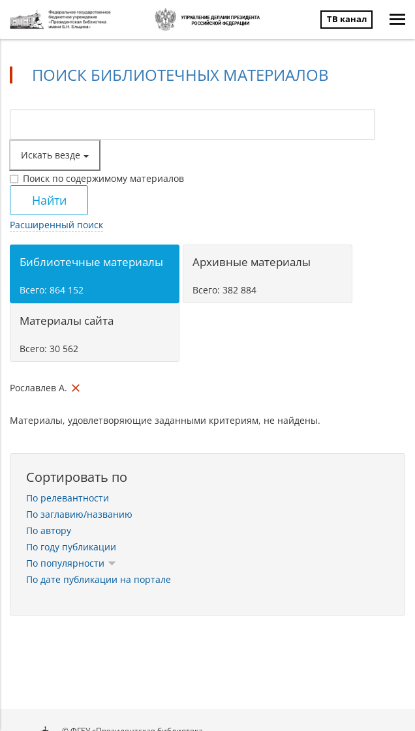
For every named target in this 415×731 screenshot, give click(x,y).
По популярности (71, 563)
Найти (49, 200)
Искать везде (55, 155)
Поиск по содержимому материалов (97, 178)
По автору (48, 530)
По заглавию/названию (79, 514)
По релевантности (67, 498)
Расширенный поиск (56, 224)
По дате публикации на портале (98, 579)
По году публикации (71, 547)
